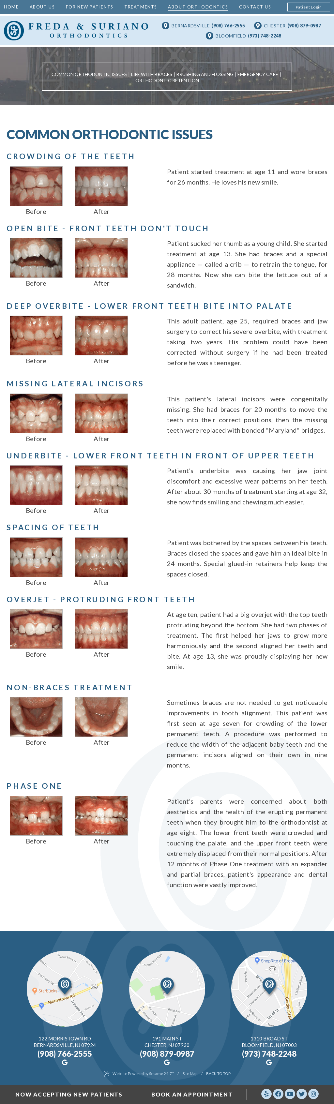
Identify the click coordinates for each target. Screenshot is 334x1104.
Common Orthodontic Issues (89, 74)
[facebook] (279, 1094)
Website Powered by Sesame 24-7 (143, 1072)
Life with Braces (151, 74)
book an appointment (192, 1094)
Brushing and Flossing (205, 74)
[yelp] (267, 1094)
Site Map (190, 1072)
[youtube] (290, 1094)
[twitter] (302, 1094)
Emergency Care (257, 74)
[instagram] (314, 1094)
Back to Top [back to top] (218, 1072)
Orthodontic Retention (167, 80)
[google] (64, 1061)
